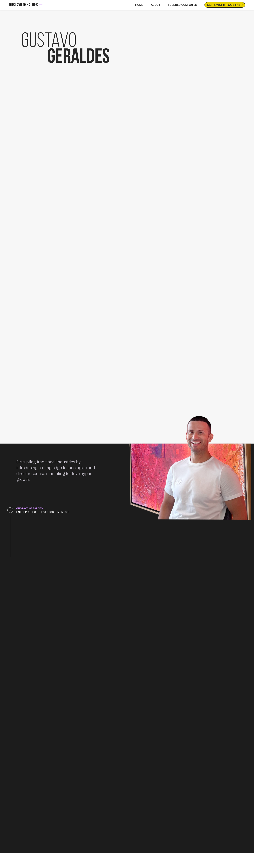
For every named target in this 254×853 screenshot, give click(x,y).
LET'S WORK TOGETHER (224, 4)
